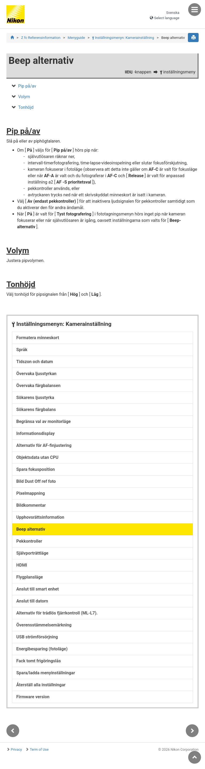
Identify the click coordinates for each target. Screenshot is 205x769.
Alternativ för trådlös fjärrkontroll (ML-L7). (57, 613)
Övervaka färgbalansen (38, 385)
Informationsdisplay (35, 433)
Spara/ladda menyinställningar (45, 672)
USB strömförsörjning (37, 636)
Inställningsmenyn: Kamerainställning (123, 38)
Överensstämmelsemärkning (44, 624)
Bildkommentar (31, 505)
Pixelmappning (30, 493)
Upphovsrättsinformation (40, 517)
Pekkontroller (29, 541)
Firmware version (32, 696)
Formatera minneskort (37, 337)
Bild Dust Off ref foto (36, 481)
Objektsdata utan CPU (37, 457)
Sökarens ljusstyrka (35, 397)
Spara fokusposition (35, 469)
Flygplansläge (29, 577)
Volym (24, 96)
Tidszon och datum (34, 361)
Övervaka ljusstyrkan (36, 373)
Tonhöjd (26, 107)
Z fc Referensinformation (40, 38)
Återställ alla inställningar (40, 684)
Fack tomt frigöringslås (38, 660)
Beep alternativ (30, 529)
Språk (21, 349)
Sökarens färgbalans (36, 409)
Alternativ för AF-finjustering (44, 445)
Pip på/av (27, 86)
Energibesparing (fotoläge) (42, 648)
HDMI (21, 565)
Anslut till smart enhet (37, 589)
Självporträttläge (32, 553)
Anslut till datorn (32, 601)
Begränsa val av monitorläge (43, 421)
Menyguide (76, 38)
